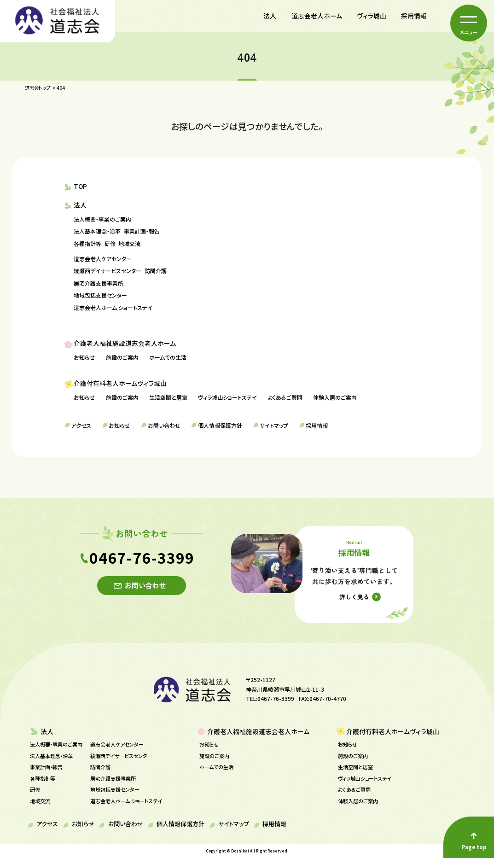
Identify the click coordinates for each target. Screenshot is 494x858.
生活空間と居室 (168, 397)
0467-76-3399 (141, 557)
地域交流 (129, 243)
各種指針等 (87, 243)
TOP (80, 186)
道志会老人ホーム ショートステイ (113, 307)
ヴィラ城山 (371, 15)
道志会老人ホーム (316, 15)
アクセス (81, 425)
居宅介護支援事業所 (98, 283)
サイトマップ (274, 425)
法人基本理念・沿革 (97, 231)
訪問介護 (156, 270)
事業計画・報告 (142, 231)
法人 (269, 15)
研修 (110, 243)
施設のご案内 (122, 357)
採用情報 (414, 15)
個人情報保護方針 (220, 425)
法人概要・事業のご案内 (102, 219)
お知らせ (84, 357)
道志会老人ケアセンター (103, 259)
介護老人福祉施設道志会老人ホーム (125, 343)
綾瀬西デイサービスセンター (107, 270)
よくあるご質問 (284, 397)
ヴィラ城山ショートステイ (227, 397)
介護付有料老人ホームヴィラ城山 (120, 383)
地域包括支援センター (100, 295)
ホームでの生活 (167, 357)
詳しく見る (354, 596)
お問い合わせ (164, 425)
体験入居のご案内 (335, 397)
